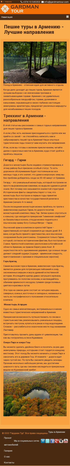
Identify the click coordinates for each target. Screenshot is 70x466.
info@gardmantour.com (56, 2)
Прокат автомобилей (11, 441)
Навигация (35, 17)
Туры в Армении (56, 432)
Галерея (8, 450)
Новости (8, 2)
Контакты (9, 462)
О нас (7, 456)
